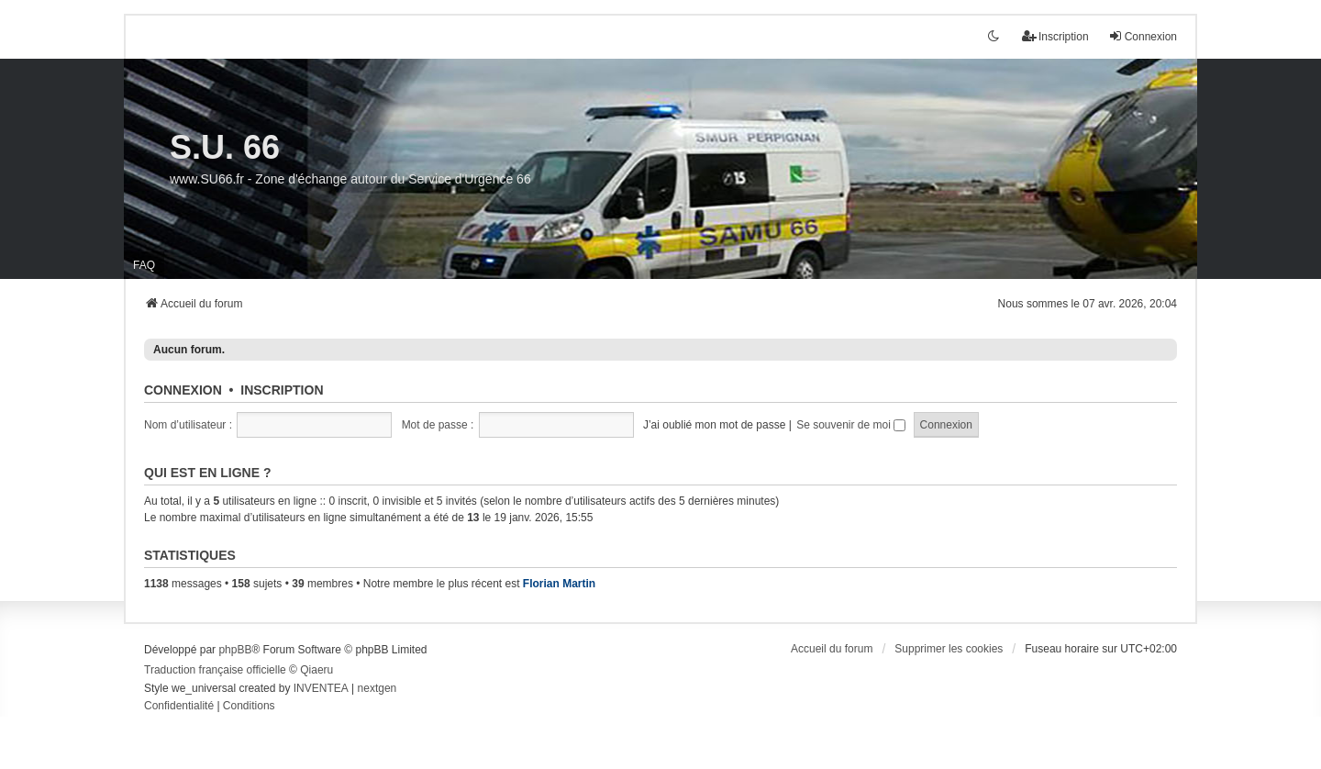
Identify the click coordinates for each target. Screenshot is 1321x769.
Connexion (183, 390)
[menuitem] (179, 707)
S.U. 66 (225, 147)
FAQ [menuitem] (144, 265)
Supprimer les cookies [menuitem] (948, 648)
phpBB (234, 649)
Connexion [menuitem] (1142, 36)
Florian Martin (559, 583)
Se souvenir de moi (850, 424)
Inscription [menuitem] (1055, 36)
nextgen (377, 688)
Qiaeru (316, 669)
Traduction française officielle (215, 669)
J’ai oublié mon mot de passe (714, 424)
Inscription (281, 390)
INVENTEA (321, 688)
